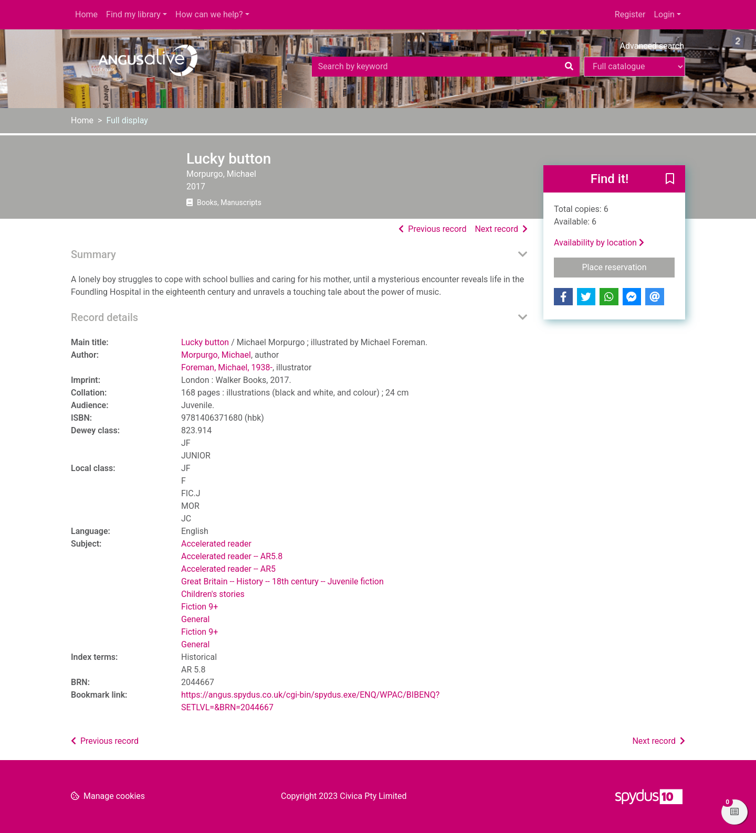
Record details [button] (104, 317)
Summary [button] (93, 254)
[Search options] (634, 67)
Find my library (133, 14)
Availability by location (599, 243)
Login (664, 14)
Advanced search (652, 46)
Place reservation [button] (628, 266)
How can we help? (209, 14)
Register (630, 14)
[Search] (569, 67)
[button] (670, 179)
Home (86, 14)
